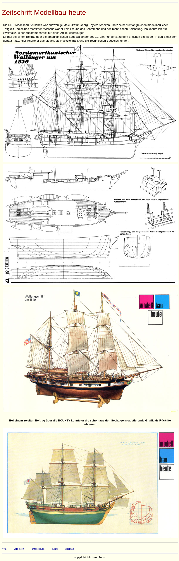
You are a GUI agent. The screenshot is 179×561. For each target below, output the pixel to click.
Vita (4, 548)
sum (42, 548)
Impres (36, 548)
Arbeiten (19, 548)
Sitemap (69, 548)
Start (55, 548)
